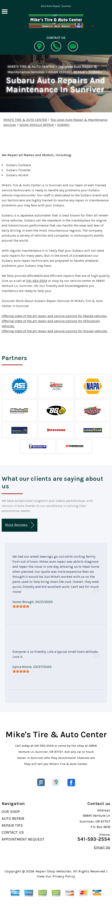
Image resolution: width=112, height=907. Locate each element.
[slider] (20, 606)
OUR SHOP (11, 811)
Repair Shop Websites (53, 871)
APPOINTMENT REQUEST (23, 839)
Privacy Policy (64, 876)
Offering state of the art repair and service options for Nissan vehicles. (55, 331)
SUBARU (95, 72)
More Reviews (19, 525)
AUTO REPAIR (13, 818)
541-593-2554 (36, 281)
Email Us (102, 847)
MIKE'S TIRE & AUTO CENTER (31, 66)
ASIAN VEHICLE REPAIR (66, 72)
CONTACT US (13, 832)
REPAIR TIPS (12, 825)
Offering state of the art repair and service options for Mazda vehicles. (54, 316)
